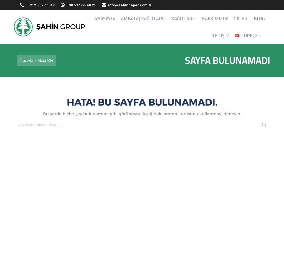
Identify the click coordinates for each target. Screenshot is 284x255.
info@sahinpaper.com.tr (126, 5)
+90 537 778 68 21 (78, 5)
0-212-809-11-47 (40, 5)
